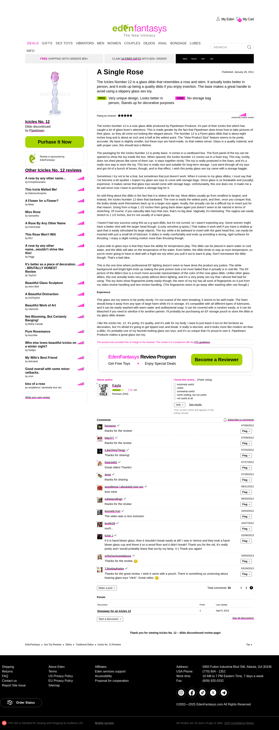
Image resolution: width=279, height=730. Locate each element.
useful (180, 388)
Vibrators (85, 43)
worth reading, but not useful (191, 395)
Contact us (9, 680)
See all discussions (243, 618)
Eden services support (110, 671)
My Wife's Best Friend (41, 357)
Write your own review (37, 397)
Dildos (149, 43)
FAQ (5, 676)
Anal (162, 43)
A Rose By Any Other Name (45, 223)
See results (195, 404)
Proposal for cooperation (112, 680)
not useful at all (185, 398)
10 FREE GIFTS (131, 58)
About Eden (56, 666)
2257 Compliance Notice (239, 723)
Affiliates (101, 666)
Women (114, 43)
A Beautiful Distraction (42, 294)
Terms (52, 671)
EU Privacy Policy (60, 680)
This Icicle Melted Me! (41, 189)
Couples (132, 43)
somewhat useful (186, 391)
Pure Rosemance (37, 331)
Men (100, 43)
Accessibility (103, 676)
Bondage (178, 43)
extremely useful (185, 384)
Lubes (195, 43)
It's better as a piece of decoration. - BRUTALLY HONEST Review (50, 268)
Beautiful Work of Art (40, 305)
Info (30, 51)
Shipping (8, 666)
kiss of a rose (35, 383)
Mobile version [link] (104, 723)
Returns (7, 671)
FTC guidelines (202, 342)
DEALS (33, 43)
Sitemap (54, 685)
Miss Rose (32, 212)
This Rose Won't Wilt (40, 234)
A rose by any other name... (45, 178)
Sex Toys (64, 43)
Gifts (47, 43)
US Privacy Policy (60, 676)
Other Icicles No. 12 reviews (53, 170)
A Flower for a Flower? (42, 200)
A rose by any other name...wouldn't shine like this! (44, 249)
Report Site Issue (14, 685)
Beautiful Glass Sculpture (44, 283)
